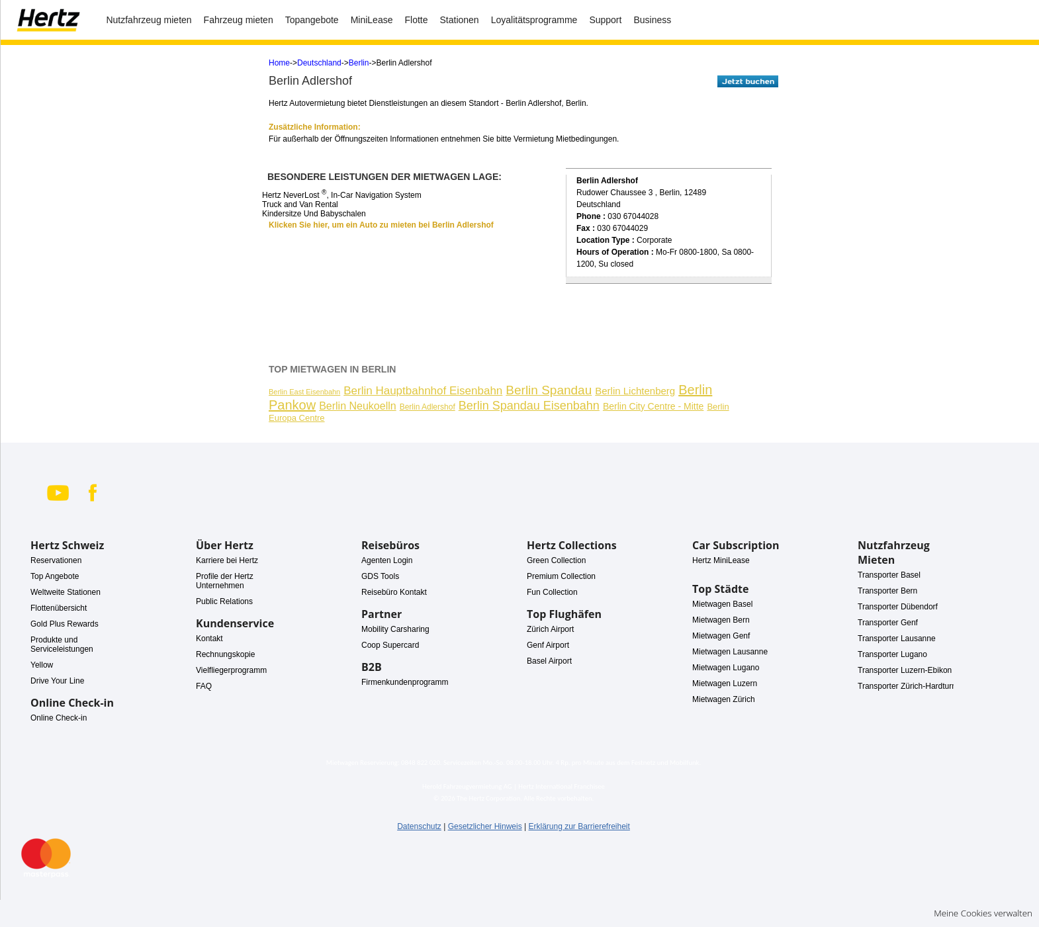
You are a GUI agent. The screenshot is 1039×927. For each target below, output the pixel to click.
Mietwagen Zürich (723, 699)
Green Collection (556, 560)
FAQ (204, 686)
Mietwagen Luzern (724, 683)
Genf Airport (548, 645)
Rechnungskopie (225, 654)
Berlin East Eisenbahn (304, 392)
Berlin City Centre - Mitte (653, 406)
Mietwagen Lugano (725, 667)
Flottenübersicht (58, 608)
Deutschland (319, 62)
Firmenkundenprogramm (404, 682)
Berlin (359, 62)
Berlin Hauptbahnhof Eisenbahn (422, 390)
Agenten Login (386, 560)
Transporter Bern (887, 591)
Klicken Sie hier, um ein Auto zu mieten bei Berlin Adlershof (381, 225)
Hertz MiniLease (721, 560)
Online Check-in (58, 718)
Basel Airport (549, 661)
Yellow (41, 665)
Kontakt (209, 638)
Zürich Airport (550, 629)
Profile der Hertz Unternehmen (224, 581)
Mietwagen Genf (721, 635)
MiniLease (372, 20)
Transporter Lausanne (897, 638)
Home (279, 62)
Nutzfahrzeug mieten (148, 20)
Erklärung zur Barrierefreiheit (578, 826)
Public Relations (224, 601)
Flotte (416, 20)
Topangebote (312, 20)
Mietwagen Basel (722, 604)
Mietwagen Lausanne (730, 651)
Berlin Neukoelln (357, 406)
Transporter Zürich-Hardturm (908, 686)
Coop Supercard (390, 645)
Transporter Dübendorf (898, 606)
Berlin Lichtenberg (635, 390)
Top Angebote (54, 576)
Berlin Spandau (549, 390)
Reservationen (55, 560)
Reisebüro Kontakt (394, 592)
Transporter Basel (889, 575)
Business (652, 20)
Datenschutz (419, 826)
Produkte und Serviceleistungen (61, 644)
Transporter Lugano (892, 654)
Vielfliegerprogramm (231, 670)
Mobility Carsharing (395, 629)
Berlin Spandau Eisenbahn (529, 405)
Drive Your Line (57, 680)
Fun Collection (552, 592)
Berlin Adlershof (427, 407)
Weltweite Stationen (65, 592)
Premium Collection (561, 576)
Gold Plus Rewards (64, 624)
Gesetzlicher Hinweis (485, 826)
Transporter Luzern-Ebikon (905, 670)
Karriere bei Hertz (227, 560)
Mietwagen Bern (721, 620)
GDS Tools (380, 576)
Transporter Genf (888, 622)
